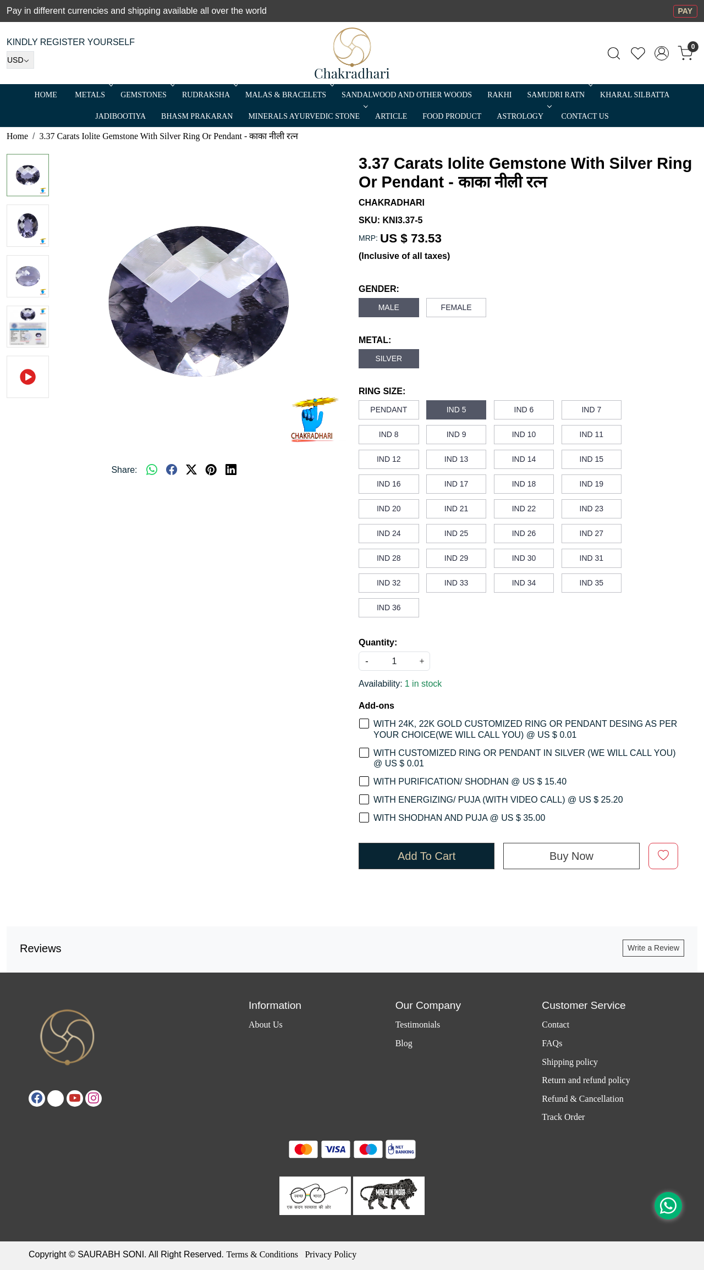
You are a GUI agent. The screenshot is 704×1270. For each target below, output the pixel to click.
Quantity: (378, 642)
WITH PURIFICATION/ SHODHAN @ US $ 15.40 (469, 781)
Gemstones (146, 95)
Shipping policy (570, 1062)
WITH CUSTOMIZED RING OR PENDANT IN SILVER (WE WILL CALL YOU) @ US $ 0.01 (524, 758)
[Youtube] (75, 1098)
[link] (614, 53)
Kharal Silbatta (634, 95)
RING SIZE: (382, 391)
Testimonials (418, 1024)
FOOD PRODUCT (451, 116)
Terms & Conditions (262, 1254)
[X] (55, 1098)
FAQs (552, 1043)
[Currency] (20, 60)
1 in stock (423, 683)
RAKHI (499, 95)
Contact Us (585, 116)
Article (391, 116)
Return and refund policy (586, 1080)
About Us (266, 1024)
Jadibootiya (120, 116)
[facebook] (172, 470)
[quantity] (394, 661)
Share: (124, 469)
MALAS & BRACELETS (288, 95)
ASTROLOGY (523, 116)
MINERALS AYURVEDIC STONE (307, 116)
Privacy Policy (330, 1254)
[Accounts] (661, 53)
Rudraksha (209, 95)
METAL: (375, 340)
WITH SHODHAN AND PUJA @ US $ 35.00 (459, 817)
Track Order (563, 1117)
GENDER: (379, 289)
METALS (93, 95)
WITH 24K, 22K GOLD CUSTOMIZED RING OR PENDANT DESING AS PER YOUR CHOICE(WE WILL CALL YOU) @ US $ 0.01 (525, 729)
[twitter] (191, 470)
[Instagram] (93, 1098)
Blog (404, 1043)
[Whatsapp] (152, 470)
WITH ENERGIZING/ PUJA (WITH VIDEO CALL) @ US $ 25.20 (498, 799)
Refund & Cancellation (582, 1098)
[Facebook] (37, 1098)
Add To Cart (426, 856)
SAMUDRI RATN (559, 95)
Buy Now (571, 856)
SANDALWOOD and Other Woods (407, 95)
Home (46, 95)
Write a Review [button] (653, 947)
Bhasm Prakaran (197, 116)
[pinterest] (211, 470)
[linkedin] (231, 470)
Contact (555, 1024)
